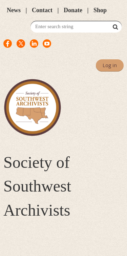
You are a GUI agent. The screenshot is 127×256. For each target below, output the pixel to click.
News (14, 10)
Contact (42, 10)
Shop (100, 10)
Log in (110, 65)
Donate (73, 10)
